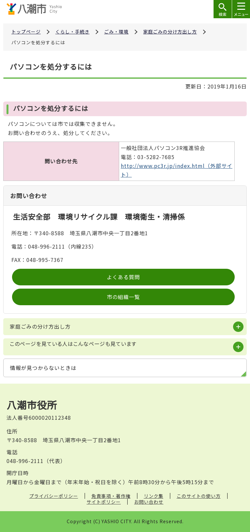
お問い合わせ (148, 502)
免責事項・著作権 (111, 496)
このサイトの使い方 (199, 496)
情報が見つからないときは (43, 368)
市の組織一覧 (123, 297)
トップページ (26, 31)
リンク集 (153, 496)
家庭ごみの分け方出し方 (170, 31)
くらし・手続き (72, 31)
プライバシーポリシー (53, 496)
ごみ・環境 (116, 31)
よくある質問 (123, 277)
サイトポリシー (104, 502)
